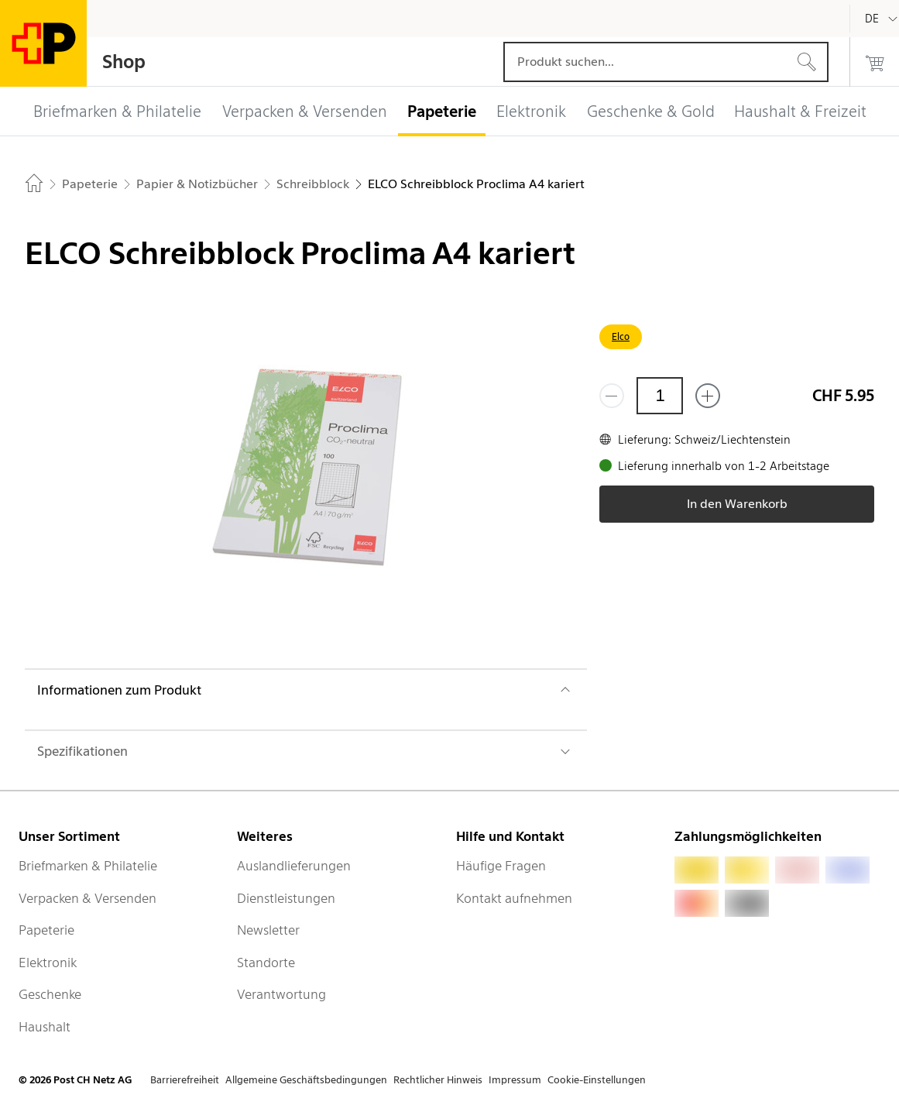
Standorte (266, 962)
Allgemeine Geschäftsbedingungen (306, 1080)
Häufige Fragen (501, 865)
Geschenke (50, 994)
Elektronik (48, 962)
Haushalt (44, 1027)
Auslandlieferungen (294, 865)
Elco (621, 336)
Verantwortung (281, 994)
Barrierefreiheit (184, 1080)
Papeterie (46, 930)
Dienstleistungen (286, 898)
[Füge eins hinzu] (707, 395)
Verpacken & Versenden (87, 898)
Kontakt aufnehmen (514, 898)
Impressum (515, 1080)
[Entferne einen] (611, 395)
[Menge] (660, 395)
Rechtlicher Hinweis (437, 1080)
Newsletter (268, 930)
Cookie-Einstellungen (596, 1080)
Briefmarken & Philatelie (88, 865)
